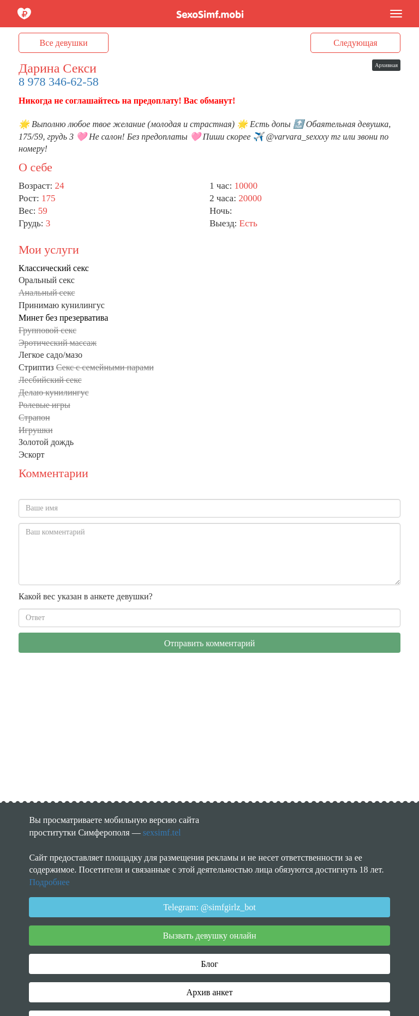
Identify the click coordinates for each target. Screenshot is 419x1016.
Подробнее (49, 882)
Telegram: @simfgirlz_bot (209, 907)
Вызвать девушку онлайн (209, 935)
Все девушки (64, 42)
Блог (209, 964)
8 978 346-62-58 (59, 81)
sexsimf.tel (162, 832)
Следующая (355, 42)
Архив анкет (210, 992)
